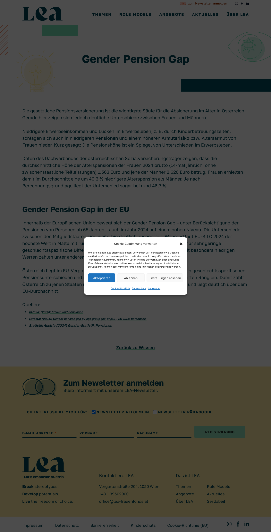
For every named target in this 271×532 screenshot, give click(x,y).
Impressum (154, 288)
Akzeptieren (101, 278)
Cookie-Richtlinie (120, 288)
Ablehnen (131, 278)
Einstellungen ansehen (165, 278)
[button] (181, 244)
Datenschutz (139, 288)
